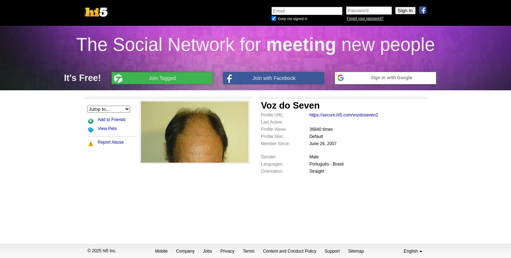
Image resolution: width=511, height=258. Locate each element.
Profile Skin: (272, 136)
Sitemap (356, 251)
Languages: (272, 164)
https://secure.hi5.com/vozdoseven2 (343, 115)
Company (185, 251)
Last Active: (272, 122)
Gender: (268, 156)
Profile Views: (274, 129)
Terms (249, 251)
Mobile (161, 251)
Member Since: (275, 143)
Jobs (207, 251)
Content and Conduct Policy (289, 251)
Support (332, 251)
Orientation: (272, 171)
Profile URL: (272, 115)
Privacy (228, 251)
